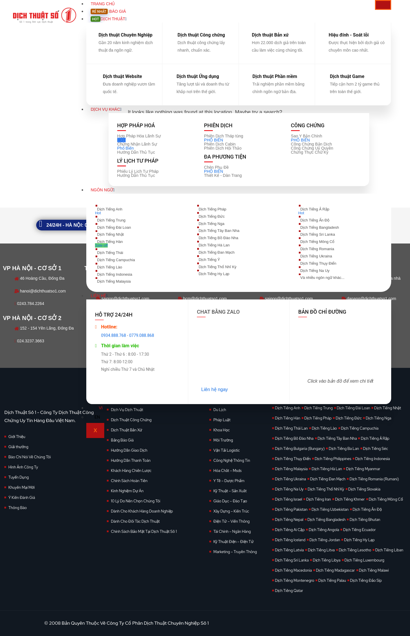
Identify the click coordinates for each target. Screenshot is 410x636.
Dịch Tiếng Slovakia (364, 489)
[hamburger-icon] (383, 5)
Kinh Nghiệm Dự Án (127, 490)
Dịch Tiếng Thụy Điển (292, 458)
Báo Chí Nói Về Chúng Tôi (29, 457)
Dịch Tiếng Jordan (325, 539)
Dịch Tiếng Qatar (289, 590)
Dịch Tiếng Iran (318, 499)
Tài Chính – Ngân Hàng (232, 531)
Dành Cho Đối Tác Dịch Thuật (135, 521)
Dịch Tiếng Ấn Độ (367, 509)
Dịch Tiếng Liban (389, 550)
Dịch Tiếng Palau (332, 580)
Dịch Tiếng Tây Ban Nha (337, 438)
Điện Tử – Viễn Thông (231, 521)
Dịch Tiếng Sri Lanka (292, 560)
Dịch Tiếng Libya (326, 560)
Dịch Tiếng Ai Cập (290, 529)
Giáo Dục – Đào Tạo (230, 501)
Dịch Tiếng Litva (321, 550)
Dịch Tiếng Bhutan (364, 519)
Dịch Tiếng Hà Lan (327, 468)
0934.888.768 (113, 335)
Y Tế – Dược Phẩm (228, 480)
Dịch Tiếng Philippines (333, 458)
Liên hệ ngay (214, 389)
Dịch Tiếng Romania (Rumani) (374, 479)
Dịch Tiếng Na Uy (289, 489)
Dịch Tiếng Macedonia (293, 570)
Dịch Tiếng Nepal (289, 519)
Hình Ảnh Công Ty (23, 467)
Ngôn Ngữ (103, 190)
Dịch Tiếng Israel (288, 499)
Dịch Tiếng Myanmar (363, 468)
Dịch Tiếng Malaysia (291, 468)
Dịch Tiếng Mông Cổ (386, 499)
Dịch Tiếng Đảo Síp (366, 580)
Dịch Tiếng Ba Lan (344, 448)
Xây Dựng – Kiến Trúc (231, 511)
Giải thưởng (18, 446)
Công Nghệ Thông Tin (231, 460)
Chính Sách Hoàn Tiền (129, 480)
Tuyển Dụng (18, 477)
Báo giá (108, 11)
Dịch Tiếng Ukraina (290, 479)
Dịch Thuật (109, 19)
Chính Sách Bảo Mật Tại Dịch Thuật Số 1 (144, 531)
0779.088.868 (141, 335)
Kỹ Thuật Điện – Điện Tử (233, 541)
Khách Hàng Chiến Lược (131, 470)
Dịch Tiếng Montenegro (294, 580)
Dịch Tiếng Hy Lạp (359, 539)
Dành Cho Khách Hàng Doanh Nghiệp (142, 511)
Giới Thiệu (16, 436)
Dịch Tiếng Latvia (289, 550)
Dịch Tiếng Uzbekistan (330, 509)
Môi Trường (223, 440)
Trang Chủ (103, 3)
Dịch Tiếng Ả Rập (375, 438)
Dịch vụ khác (106, 109)
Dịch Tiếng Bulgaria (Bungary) (300, 448)
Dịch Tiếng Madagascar (335, 570)
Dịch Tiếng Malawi (374, 570)
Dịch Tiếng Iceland (290, 539)
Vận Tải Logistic (226, 450)
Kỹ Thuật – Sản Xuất (230, 490)
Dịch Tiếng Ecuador (359, 529)
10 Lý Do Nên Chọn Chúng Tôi (135, 501)
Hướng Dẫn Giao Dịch (129, 450)
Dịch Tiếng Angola (324, 529)
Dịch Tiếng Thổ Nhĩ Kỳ (326, 489)
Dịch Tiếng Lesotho (355, 550)
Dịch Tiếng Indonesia (372, 458)
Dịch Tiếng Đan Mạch (327, 479)
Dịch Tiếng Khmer (350, 499)
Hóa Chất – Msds (227, 470)
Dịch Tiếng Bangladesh (327, 519)
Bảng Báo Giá (122, 440)
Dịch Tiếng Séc (375, 448)
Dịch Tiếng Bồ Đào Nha (294, 438)
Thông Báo (17, 507)
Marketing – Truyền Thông (235, 551)
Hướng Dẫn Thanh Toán (131, 460)
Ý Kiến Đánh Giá (21, 497)
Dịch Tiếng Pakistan (291, 509)
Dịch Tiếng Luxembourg (365, 560)
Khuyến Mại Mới (21, 487)
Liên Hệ (99, 295)
